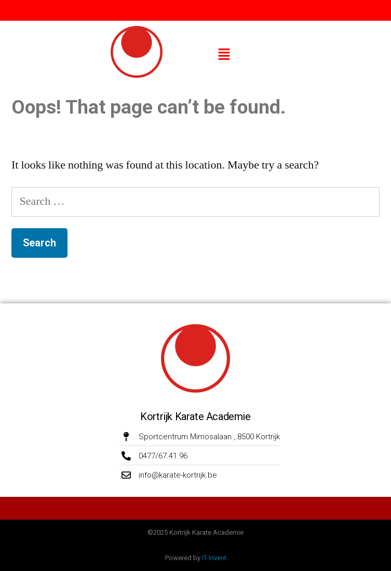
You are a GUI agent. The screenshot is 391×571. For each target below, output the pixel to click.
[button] (223, 55)
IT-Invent (214, 558)
